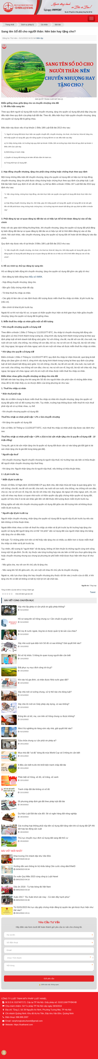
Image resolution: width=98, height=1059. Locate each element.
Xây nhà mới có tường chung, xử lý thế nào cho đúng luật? (45, 692)
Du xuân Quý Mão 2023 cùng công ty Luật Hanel (36, 876)
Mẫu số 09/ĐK (35, 277)
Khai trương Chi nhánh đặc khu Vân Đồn (32, 856)
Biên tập (39, 38)
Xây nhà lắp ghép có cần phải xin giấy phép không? (41, 607)
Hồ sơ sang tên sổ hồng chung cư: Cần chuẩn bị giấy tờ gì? (45, 619)
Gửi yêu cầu (49, 978)
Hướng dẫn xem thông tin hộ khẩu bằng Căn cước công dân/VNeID (44, 866)
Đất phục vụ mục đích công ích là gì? (35, 667)
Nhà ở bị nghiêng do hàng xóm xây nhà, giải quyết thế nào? (45, 728)
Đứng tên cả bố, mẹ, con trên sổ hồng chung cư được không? (46, 716)
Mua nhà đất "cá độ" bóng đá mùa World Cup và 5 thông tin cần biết (49, 753)
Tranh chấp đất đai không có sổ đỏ (34, 789)
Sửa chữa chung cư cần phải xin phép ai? (37, 740)
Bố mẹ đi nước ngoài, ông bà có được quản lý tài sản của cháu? (47, 631)
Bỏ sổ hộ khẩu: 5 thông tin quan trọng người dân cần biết (44, 655)
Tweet (92, 592)
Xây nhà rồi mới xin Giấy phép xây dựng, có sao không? (43, 704)
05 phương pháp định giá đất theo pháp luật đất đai (41, 801)
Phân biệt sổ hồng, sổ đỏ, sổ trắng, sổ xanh (38, 777)
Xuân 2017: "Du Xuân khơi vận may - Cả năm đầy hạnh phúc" (42, 897)
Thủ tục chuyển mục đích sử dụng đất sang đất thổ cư (43, 838)
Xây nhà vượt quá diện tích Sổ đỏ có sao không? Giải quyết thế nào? (49, 643)
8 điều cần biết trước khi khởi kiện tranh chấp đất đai (42, 765)
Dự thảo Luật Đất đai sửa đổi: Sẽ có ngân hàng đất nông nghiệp (47, 814)
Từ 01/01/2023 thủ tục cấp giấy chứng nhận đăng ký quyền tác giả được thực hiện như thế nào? (53, 908)
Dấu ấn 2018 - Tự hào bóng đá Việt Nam (32, 887)
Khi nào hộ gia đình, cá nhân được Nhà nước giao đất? (43, 680)
